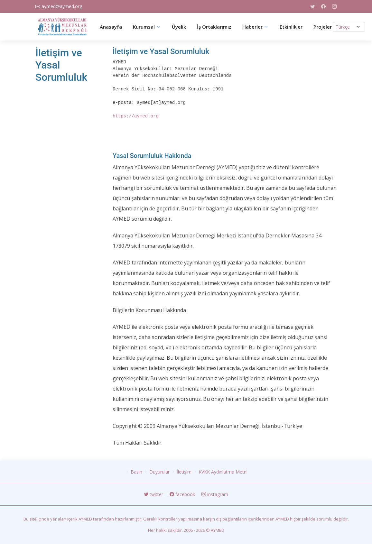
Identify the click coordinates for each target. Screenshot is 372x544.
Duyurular (159, 472)
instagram (214, 494)
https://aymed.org (136, 116)
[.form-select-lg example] (349, 27)
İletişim (184, 472)
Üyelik (179, 26)
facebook (183, 494)
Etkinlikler (291, 26)
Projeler (322, 26)
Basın (136, 472)
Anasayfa (111, 26)
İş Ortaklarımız (214, 26)
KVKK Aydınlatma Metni (223, 472)
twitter (154, 494)
